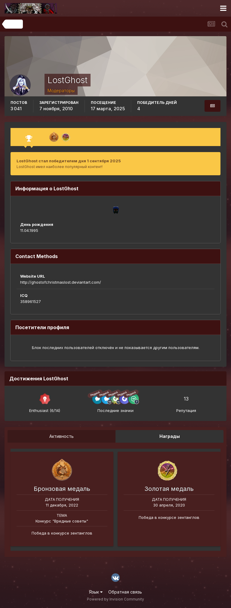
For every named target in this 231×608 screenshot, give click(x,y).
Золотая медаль (169, 488)
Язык (96, 591)
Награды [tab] (169, 436)
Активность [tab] (61, 436)
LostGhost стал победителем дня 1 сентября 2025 (69, 160)
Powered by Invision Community (115, 599)
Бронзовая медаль (62, 488)
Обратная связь (125, 591)
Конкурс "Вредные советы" (61, 521)
